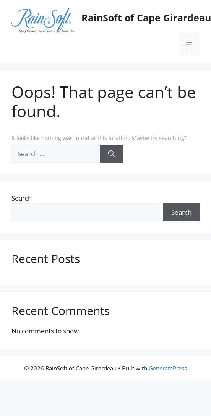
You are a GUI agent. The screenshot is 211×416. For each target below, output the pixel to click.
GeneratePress (168, 368)
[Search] (111, 154)
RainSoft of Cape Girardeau (146, 17)
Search (21, 198)
